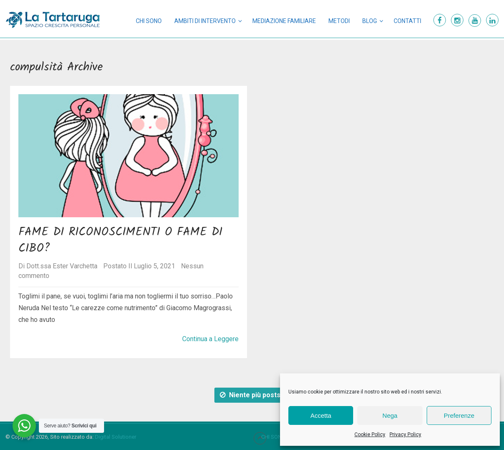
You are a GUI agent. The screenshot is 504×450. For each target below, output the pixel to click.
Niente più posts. (251, 395)
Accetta (321, 415)
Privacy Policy (405, 434)
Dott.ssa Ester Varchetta (61, 266)
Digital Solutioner (115, 437)
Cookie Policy (369, 434)
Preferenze (459, 415)
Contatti (407, 21)
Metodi (339, 21)
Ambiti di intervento (205, 21)
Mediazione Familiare (284, 21)
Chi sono (149, 21)
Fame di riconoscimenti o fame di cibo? (120, 240)
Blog (369, 21)
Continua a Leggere (210, 339)
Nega (389, 415)
